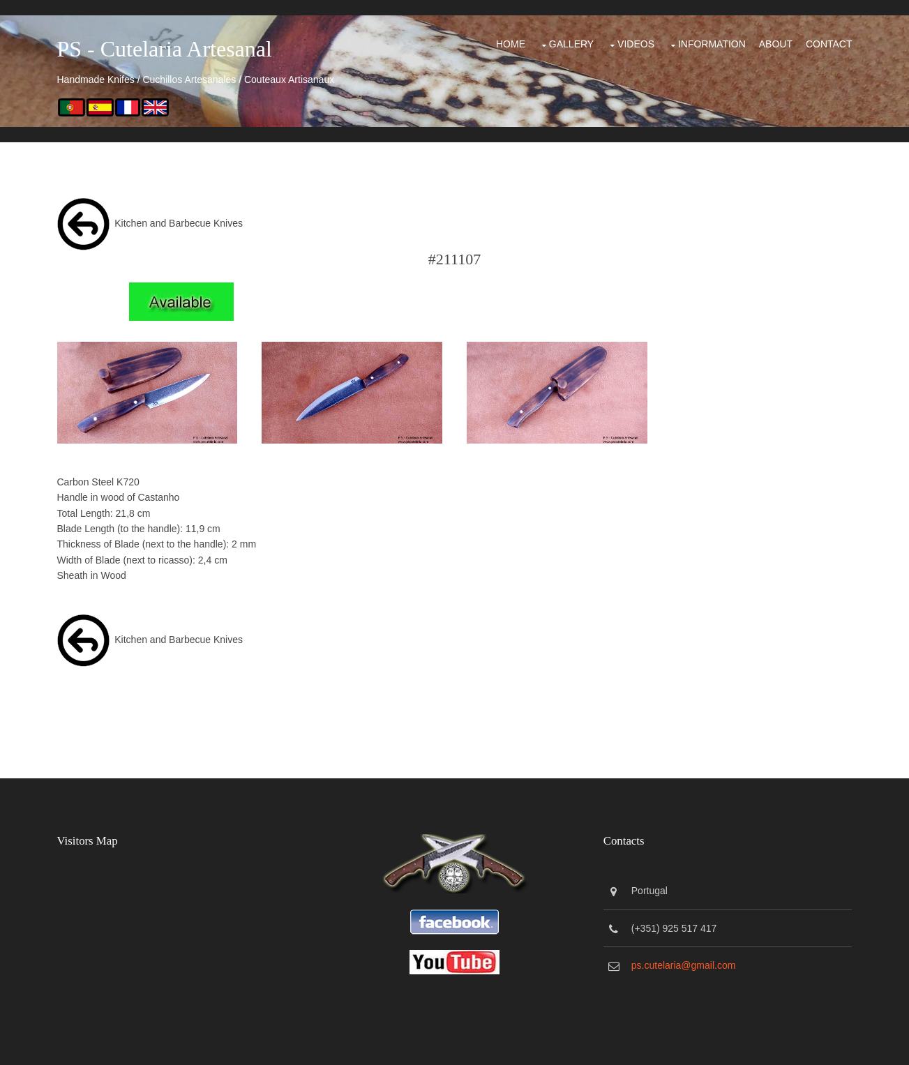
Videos (635, 44)
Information (712, 44)
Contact (829, 44)
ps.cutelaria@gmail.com (683, 965)
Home (510, 44)
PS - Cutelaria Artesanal (164, 48)
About (775, 44)
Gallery (571, 44)
